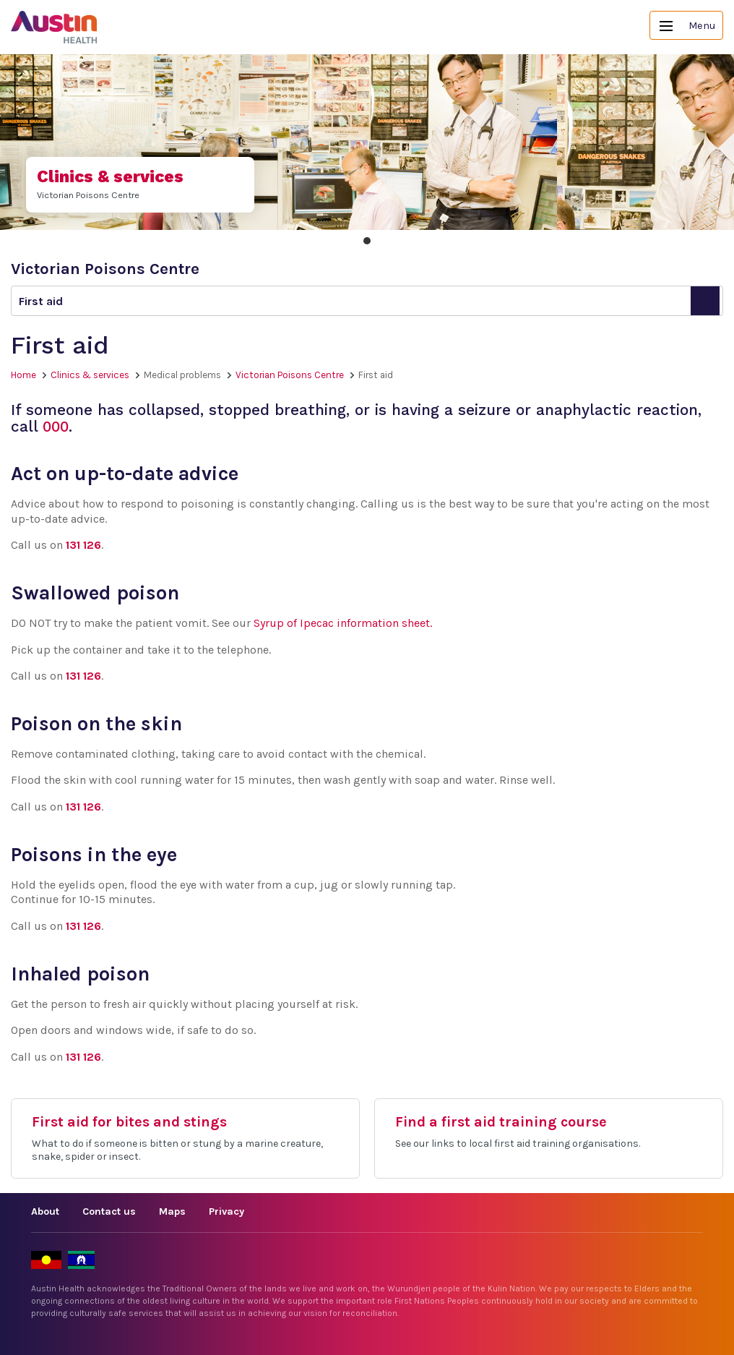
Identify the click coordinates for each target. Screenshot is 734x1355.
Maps (172, 1211)
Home (23, 374)
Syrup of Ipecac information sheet (342, 623)
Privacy (226, 1211)
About (45, 1211)
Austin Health (54, 27)
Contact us (109, 1211)
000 (56, 426)
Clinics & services (90, 374)
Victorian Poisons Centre (290, 374)
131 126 (83, 545)
